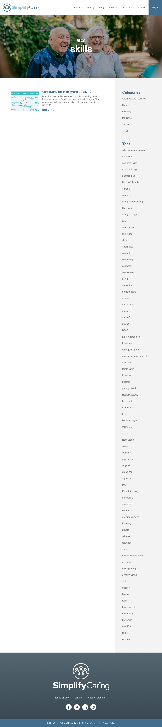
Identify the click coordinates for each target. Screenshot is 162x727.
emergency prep (130, 349)
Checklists (127, 246)
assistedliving (129, 169)
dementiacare (129, 291)
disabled (126, 298)
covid (125, 278)
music (125, 433)
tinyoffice (127, 626)
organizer (127, 478)
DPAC (125, 330)
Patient (125, 510)
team (124, 600)
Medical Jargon (130, 420)
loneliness (127, 407)
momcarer (127, 427)
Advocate (127, 156)
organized (127, 472)
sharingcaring (129, 568)
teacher (126, 594)
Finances (126, 375)
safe (124, 549)
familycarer (128, 369)
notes (125, 446)
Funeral (126, 381)
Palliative (127, 118)
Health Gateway (130, 394)
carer (124, 221)
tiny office (127, 620)
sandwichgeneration (132, 555)
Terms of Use (62, 697)
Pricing (90, 7)
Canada (126, 188)
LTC (124, 414)
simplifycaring (129, 575)
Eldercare (127, 343)
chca (124, 240)
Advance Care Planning (134, 98)
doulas (125, 324)
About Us (113, 7)
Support (126, 124)
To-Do (125, 130)
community (127, 259)
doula (125, 311)
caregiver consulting (132, 201)
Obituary (126, 452)
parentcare (127, 497)
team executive (130, 607)
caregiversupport (131, 214)
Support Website (96, 697)
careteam (127, 233)
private (125, 530)
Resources (128, 7)
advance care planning (133, 150)
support (126, 587)
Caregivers (127, 208)
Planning (126, 523)
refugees (127, 542)
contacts (126, 266)
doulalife (126, 317)
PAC (124, 484)
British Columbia (130, 182)
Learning (126, 111)
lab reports (127, 401)
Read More (48, 110)
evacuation (127, 362)
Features (78, 7)
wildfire (126, 639)
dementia (127, 285)
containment (128, 272)
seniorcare (127, 562)
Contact (142, 7)
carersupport (128, 227)
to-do (125, 632)
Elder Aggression (131, 336)
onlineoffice (128, 459)
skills (125, 581)
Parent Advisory (130, 491)
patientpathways (130, 517)
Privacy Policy (109, 723)
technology (127, 613)
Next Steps (128, 439)
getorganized (129, 388)
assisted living (129, 163)
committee (127, 253)
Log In (155, 7)
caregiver (127, 195)
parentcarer (128, 504)
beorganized (128, 176)
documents (128, 304)
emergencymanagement (134, 356)
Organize (126, 465)
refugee (126, 536)
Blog (101, 7)
